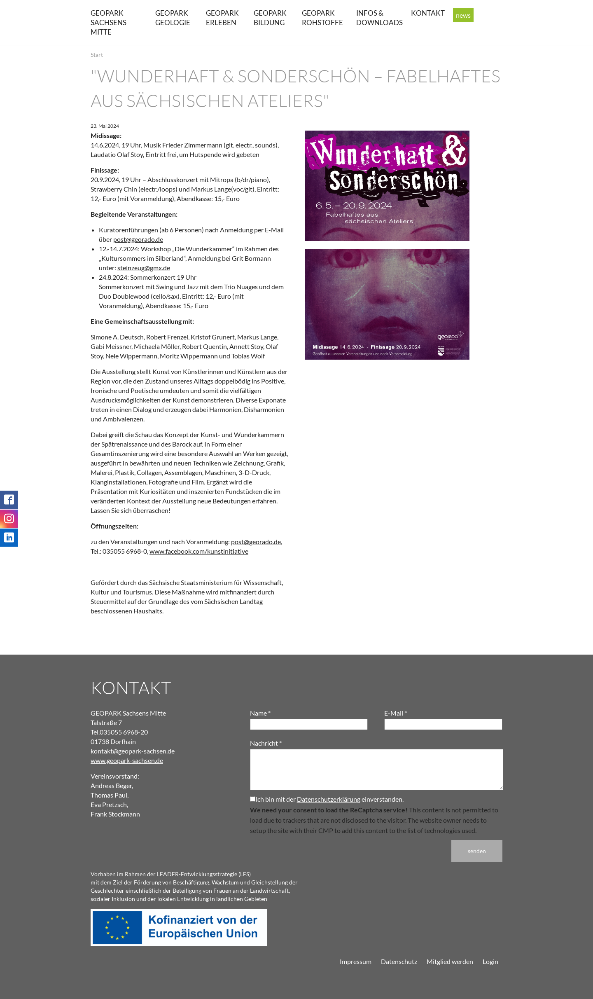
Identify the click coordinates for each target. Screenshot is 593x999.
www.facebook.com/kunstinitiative (198, 551)
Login (490, 961)
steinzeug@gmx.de (143, 267)
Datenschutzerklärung (328, 799)
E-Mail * (395, 713)
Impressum (355, 961)
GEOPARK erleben (222, 18)
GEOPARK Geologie (172, 18)
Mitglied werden (450, 961)
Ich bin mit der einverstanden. (327, 799)
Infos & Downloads (379, 18)
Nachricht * (266, 743)
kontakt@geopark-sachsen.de (133, 751)
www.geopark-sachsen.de (127, 760)
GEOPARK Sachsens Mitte (108, 22)
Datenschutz (399, 961)
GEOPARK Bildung (270, 18)
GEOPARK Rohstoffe (322, 18)
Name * (260, 713)
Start (97, 54)
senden (477, 850)
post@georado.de (138, 239)
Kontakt (428, 13)
